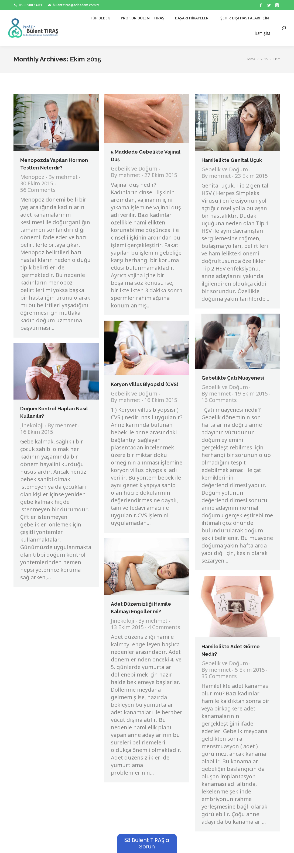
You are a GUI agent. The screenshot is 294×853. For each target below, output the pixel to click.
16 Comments (219, 400)
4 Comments (164, 628)
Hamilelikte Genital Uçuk (231, 160)
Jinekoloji (31, 426)
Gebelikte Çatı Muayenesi (232, 378)
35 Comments (219, 677)
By (63, 177)
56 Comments (38, 190)
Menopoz (32, 177)
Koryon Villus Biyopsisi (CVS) (144, 384)
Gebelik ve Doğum (134, 169)
